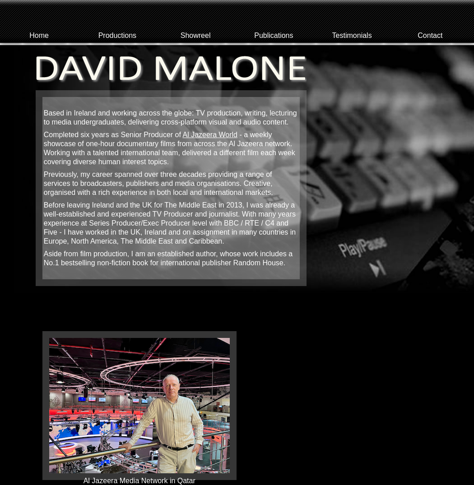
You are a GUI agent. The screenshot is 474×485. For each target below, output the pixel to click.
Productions (117, 35)
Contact (430, 35)
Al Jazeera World (209, 135)
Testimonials (352, 35)
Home (39, 35)
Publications (273, 35)
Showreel (196, 35)
